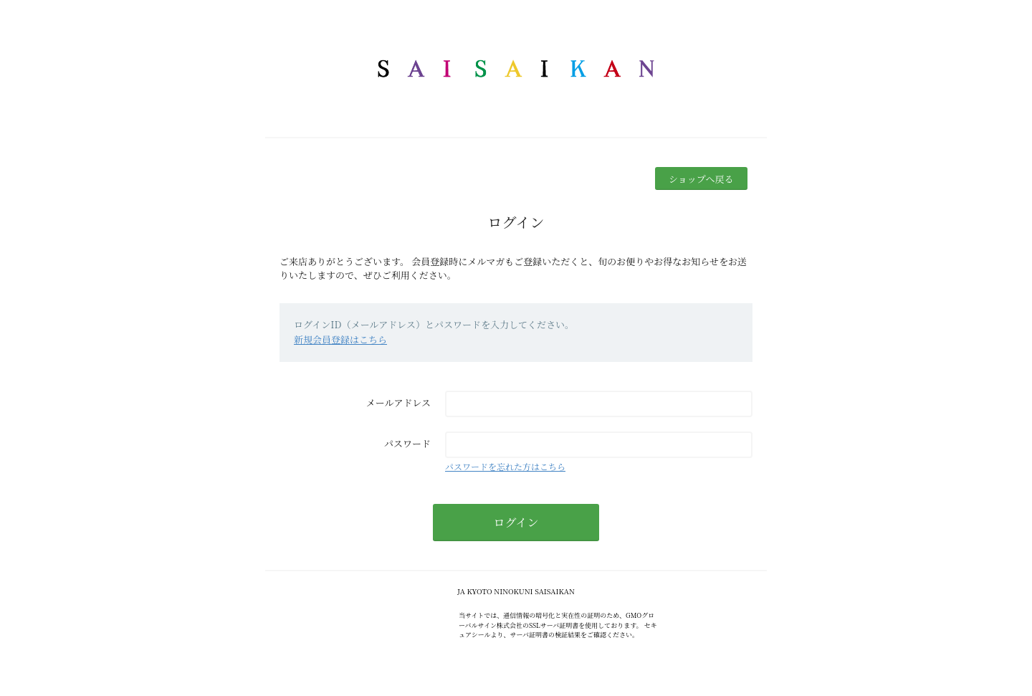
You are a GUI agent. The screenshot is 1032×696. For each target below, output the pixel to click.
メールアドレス (398, 402)
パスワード (407, 443)
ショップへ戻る (701, 179)
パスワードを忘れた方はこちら (505, 466)
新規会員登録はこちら (340, 339)
